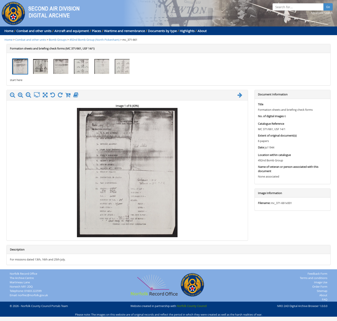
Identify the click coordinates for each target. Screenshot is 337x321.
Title (260, 104)
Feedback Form (317, 274)
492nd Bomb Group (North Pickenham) (94, 40)
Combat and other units (33, 31)
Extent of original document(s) (277, 135)
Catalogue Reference (271, 124)
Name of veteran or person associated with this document (288, 169)
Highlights (187, 31)
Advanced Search (322, 13)
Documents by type (162, 31)
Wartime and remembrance (124, 31)
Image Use (320, 282)
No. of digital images (271, 116)
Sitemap (322, 291)
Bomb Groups (58, 40)
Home (8, 31)
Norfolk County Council (192, 306)
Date (261, 147)
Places (96, 31)
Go (328, 7)
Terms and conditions (313, 278)
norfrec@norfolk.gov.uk (33, 295)
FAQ (324, 299)
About (202, 31)
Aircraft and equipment (71, 31)
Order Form (319, 286)
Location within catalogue (274, 155)
